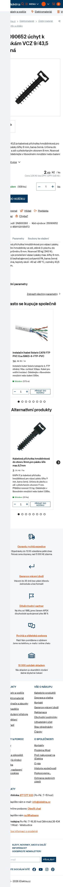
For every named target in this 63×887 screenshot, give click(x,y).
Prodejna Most (42, 750)
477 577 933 (26, 795)
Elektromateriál (27, 21)
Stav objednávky (43, 726)
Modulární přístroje (17, 714)
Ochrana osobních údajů (44, 780)
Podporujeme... (42, 773)
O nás (37, 763)
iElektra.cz (10, 21)
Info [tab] (7, 238)
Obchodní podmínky (45, 717)
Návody (7, 745)
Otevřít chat (34, 808)
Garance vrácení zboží (46, 707)
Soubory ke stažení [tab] (38, 238)
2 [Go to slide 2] (22, 402)
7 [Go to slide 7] (41, 402)
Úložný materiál (45, 21)
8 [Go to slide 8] (45, 402)
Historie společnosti (45, 768)
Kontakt (38, 702)
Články (38, 731)
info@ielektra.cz (41, 801)
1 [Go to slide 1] (19, 402)
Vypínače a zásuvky (17, 703)
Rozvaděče (13, 708)
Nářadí (10, 725)
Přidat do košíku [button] (40, 391)
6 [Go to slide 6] (37, 402)
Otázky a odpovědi (13, 755)
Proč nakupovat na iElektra (44, 757)
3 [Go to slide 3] (26, 402)
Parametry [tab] (18, 238)
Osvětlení (12, 719)
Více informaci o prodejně (23, 831)
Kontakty (39, 745)
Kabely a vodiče (15, 692)
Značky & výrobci (12, 759)
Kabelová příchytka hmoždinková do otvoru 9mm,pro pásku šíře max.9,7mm (31, 462)
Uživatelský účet (43, 722)
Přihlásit (49, 859)
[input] (21, 391)
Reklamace (40, 712)
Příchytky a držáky (14, 26)
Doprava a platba (43, 697)
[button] (32, 4)
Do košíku (15, 199)
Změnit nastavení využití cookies (12, 771)
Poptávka (8, 764)
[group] (31, 353)
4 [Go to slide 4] (30, 402)
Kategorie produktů (45, 692)
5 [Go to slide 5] (33, 402)
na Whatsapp (31, 815)
